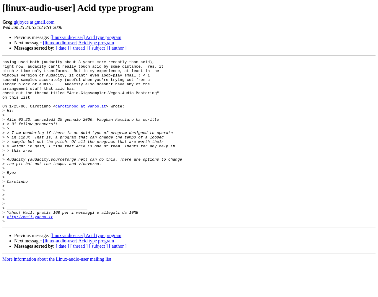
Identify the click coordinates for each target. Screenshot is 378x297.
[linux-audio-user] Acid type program (85, 37)
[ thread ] (79, 47)
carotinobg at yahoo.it (80, 115)
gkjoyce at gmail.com (34, 22)
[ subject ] (98, 47)
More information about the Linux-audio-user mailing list (56, 291)
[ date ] (62, 47)
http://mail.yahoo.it (30, 248)
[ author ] (118, 47)
